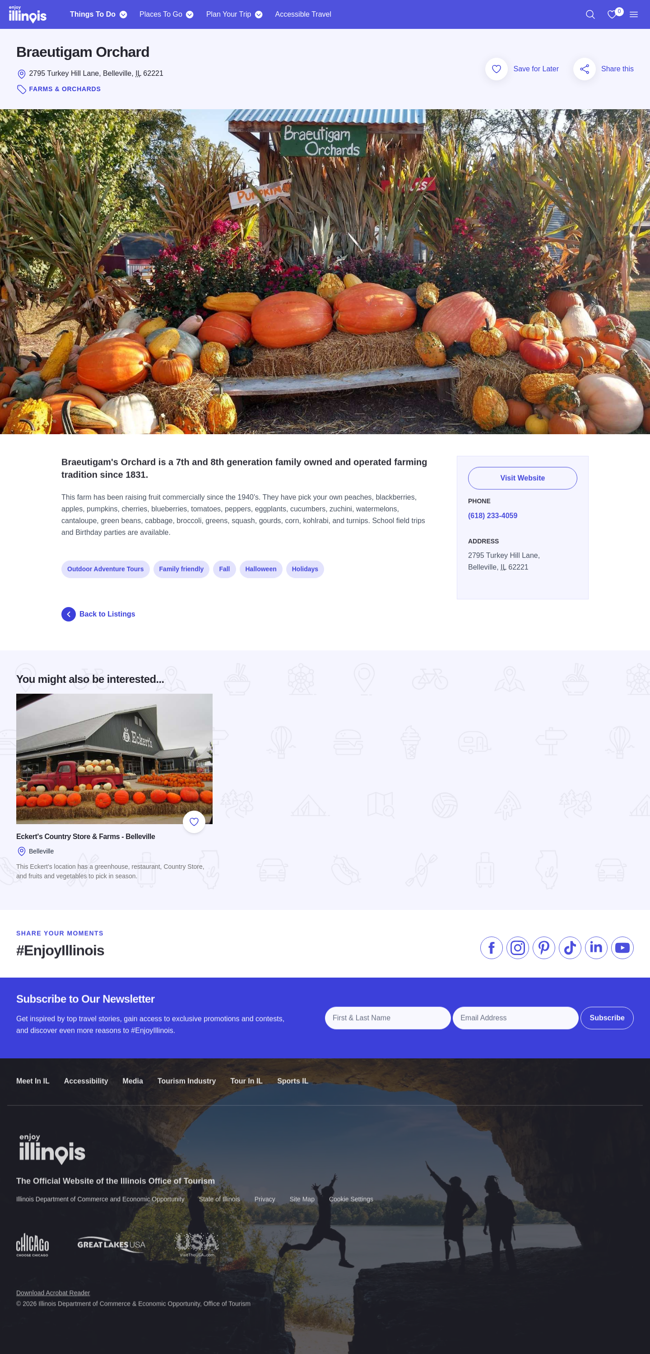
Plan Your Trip (228, 14)
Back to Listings (98, 614)
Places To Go (160, 14)
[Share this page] (584, 69)
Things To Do (93, 14)
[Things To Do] (123, 14)
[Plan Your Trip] (259, 14)
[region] (590, 14)
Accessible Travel (303, 14)
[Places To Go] (189, 14)
